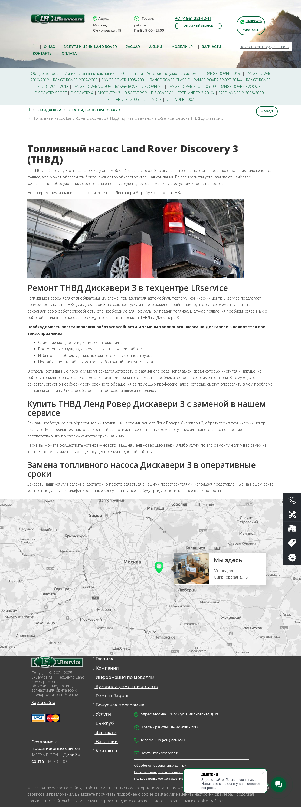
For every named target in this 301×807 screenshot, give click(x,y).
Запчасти (105, 732)
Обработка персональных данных (160, 766)
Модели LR (182, 47)
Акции (155, 47)
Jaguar (133, 47)
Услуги (102, 714)
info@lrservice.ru (166, 753)
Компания (106, 668)
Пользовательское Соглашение (158, 779)
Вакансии (105, 741)
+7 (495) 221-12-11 (193, 18)
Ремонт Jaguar (112, 695)
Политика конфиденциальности (159, 772)
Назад (267, 111)
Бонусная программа (119, 705)
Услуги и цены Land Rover (90, 47)
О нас (49, 47)
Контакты (43, 53)
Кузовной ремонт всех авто (125, 686)
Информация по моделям (124, 677)
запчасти (211, 47)
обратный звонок (198, 26)
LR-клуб (103, 723)
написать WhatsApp (251, 25)
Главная (103, 659)
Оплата (69, 53)
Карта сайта (43, 702)
